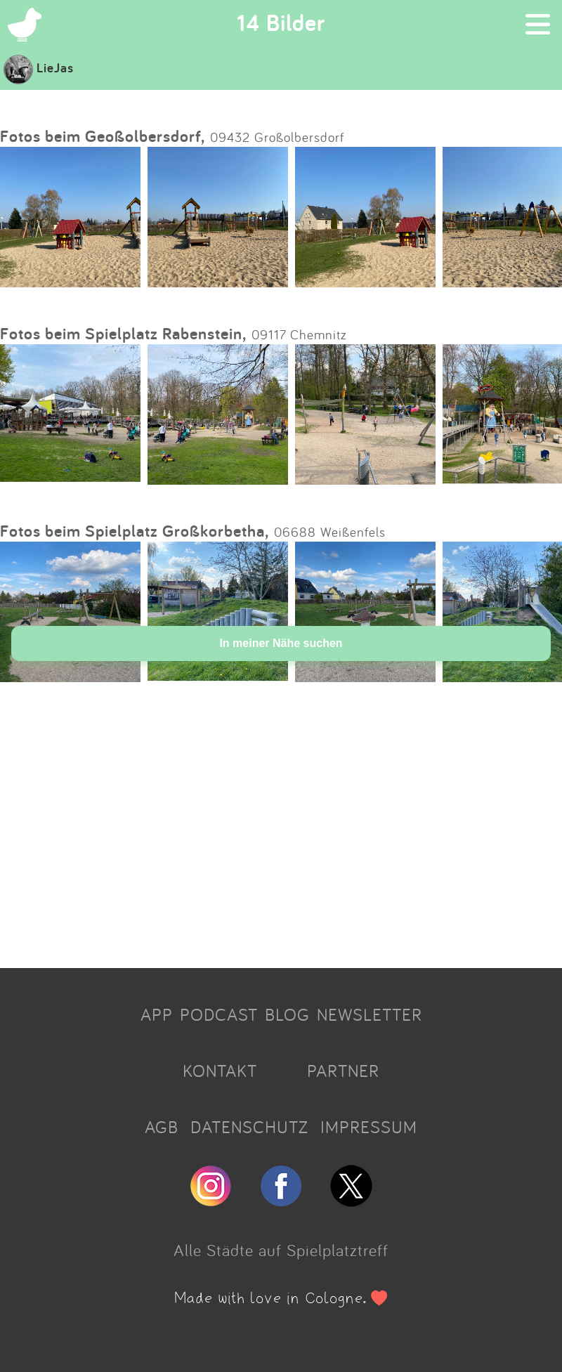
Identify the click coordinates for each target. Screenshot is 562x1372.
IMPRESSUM (368, 1127)
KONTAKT (220, 1070)
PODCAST (219, 1014)
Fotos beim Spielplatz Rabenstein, (123, 333)
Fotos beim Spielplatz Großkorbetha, (134, 531)
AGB (161, 1127)
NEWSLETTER (369, 1014)
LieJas (39, 67)
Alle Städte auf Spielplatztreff (281, 1249)
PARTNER (343, 1070)
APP (156, 1014)
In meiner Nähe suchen (280, 643)
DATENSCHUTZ (249, 1127)
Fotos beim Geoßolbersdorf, (102, 136)
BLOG (287, 1014)
